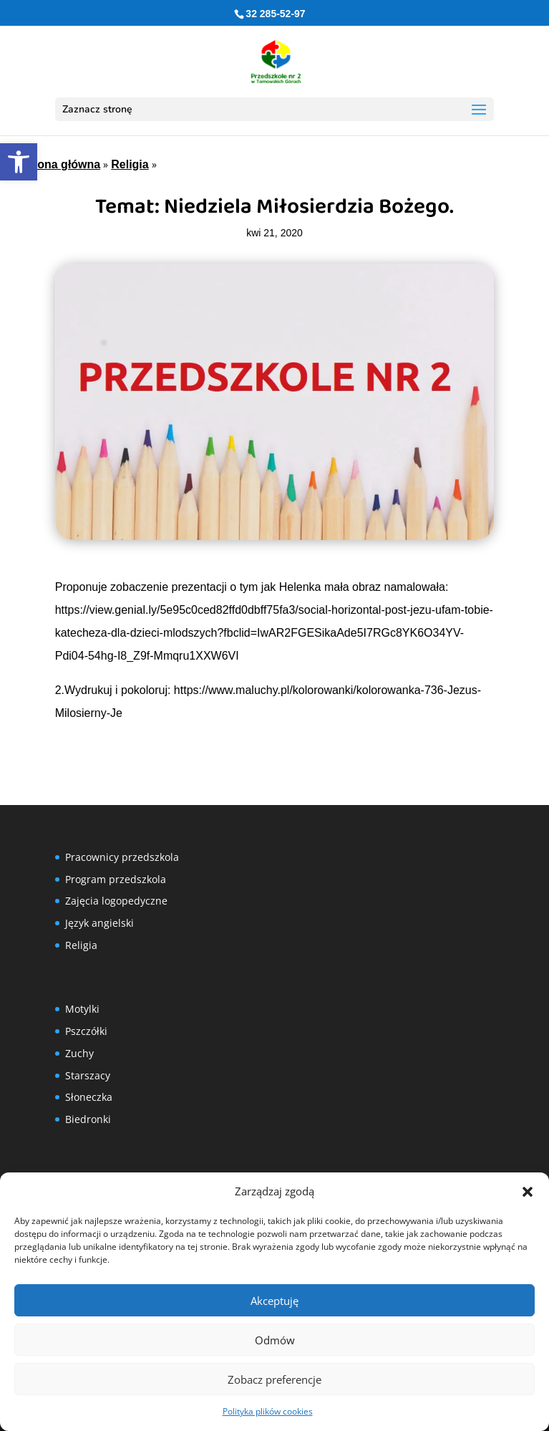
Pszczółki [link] (86, 1031)
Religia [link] (129, 164)
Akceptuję (274, 1300)
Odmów (275, 1340)
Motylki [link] (82, 1009)
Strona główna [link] (60, 164)
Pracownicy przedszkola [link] (122, 857)
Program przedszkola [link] (115, 879)
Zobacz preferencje (274, 1379)
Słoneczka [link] (88, 1097)
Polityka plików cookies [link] (268, 1411)
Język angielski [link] (99, 923)
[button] (527, 1192)
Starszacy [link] (87, 1075)
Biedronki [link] (88, 1119)
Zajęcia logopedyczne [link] (116, 900)
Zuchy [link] (79, 1053)
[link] (18, 161)
